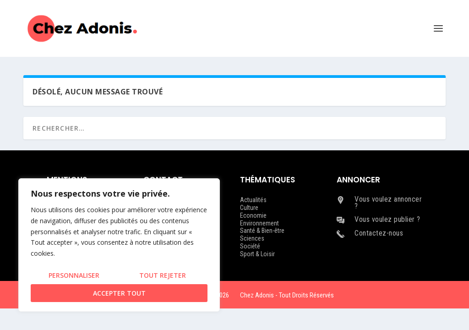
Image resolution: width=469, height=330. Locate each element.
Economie (253, 215)
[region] (119, 245)
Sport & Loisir (257, 254)
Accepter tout (119, 293)
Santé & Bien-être (262, 230)
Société (250, 246)
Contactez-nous (378, 233)
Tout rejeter (162, 275)
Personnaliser (74, 275)
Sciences (252, 238)
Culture (249, 207)
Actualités (253, 200)
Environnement (259, 223)
